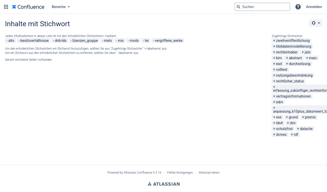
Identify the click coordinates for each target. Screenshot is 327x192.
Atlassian (164, 183)
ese (278, 117)
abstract (295, 58)
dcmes (281, 135)
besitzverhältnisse (34, 41)
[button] (6, 7)
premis (310, 117)
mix (121, 41)
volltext (281, 70)
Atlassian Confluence (138, 172)
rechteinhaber (287, 52)
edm (279, 102)
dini (292, 123)
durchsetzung (299, 64)
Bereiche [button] (59, 7)
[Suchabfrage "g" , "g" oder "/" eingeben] (262, 7)
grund (293, 117)
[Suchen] (238, 7)
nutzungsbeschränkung (294, 75)
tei (147, 41)
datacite (306, 129)
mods (134, 41)
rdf (296, 135)
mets (108, 41)
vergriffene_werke (169, 41)
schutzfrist (284, 129)
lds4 (279, 123)
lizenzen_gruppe (85, 41)
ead (279, 64)
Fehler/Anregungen (180, 172)
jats (307, 52)
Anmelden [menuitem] (314, 7)
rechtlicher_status (290, 81)
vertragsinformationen (293, 96)
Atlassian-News (209, 172)
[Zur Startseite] (28, 7)
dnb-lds (60, 41)
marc (313, 58)
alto (11, 41)
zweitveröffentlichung (293, 41)
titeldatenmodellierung (293, 46)
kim (279, 58)
